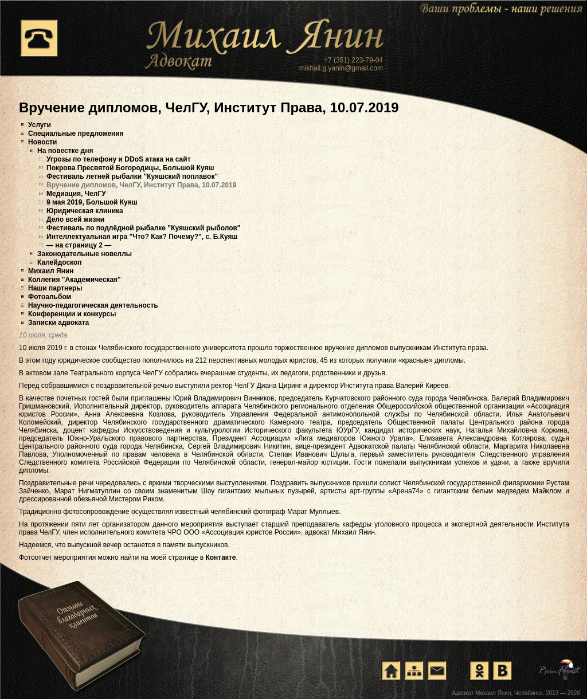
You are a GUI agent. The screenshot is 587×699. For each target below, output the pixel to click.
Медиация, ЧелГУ (76, 194)
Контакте (220, 557)
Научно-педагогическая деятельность (93, 305)
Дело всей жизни (75, 219)
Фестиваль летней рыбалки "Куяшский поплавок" (132, 176)
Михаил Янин (51, 271)
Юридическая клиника (84, 211)
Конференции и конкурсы (72, 314)
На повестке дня (65, 151)
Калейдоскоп (59, 262)
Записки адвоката (58, 323)
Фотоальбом (49, 297)
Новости (42, 142)
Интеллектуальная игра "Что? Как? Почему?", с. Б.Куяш (142, 237)
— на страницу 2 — (78, 245)
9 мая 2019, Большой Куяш (92, 202)
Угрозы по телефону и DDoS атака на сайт (118, 159)
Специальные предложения (76, 133)
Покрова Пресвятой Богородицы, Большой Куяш (130, 168)
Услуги (39, 125)
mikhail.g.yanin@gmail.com (341, 68)
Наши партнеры (55, 288)
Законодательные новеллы (84, 254)
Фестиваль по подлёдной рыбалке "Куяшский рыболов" (143, 228)
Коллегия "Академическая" (74, 280)
